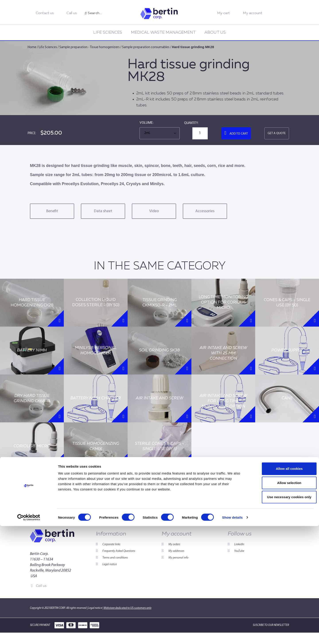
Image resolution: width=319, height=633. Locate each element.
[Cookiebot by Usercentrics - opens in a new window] (28, 624)
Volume (146, 123)
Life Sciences (107, 33)
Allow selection (282, 590)
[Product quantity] (200, 133)
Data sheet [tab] (103, 211)
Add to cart (239, 133)
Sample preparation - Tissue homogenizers (89, 47)
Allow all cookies (282, 575)
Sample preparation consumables (145, 47)
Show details (232, 624)
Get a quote (277, 133)
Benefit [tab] (52, 211)
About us (215, 33)
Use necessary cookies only (282, 604)
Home (32, 47)
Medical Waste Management (163, 33)
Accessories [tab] (204, 211)
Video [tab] (154, 211)
